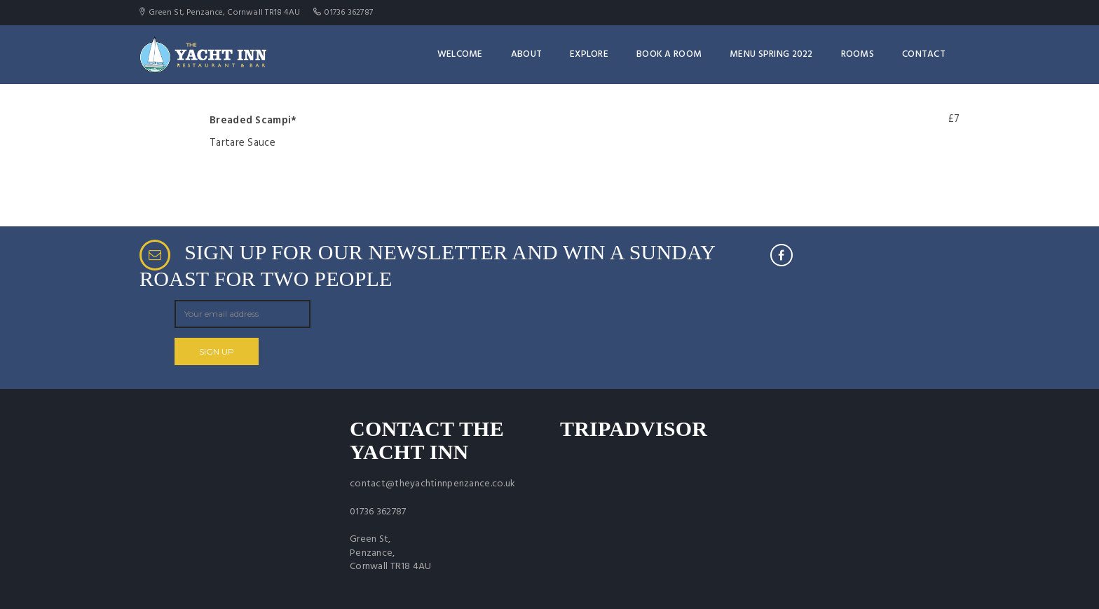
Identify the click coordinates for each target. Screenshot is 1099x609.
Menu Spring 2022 (771, 54)
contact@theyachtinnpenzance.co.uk (432, 484)
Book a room (669, 54)
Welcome (460, 54)
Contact (924, 54)
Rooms (857, 54)
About (526, 54)
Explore (589, 54)
